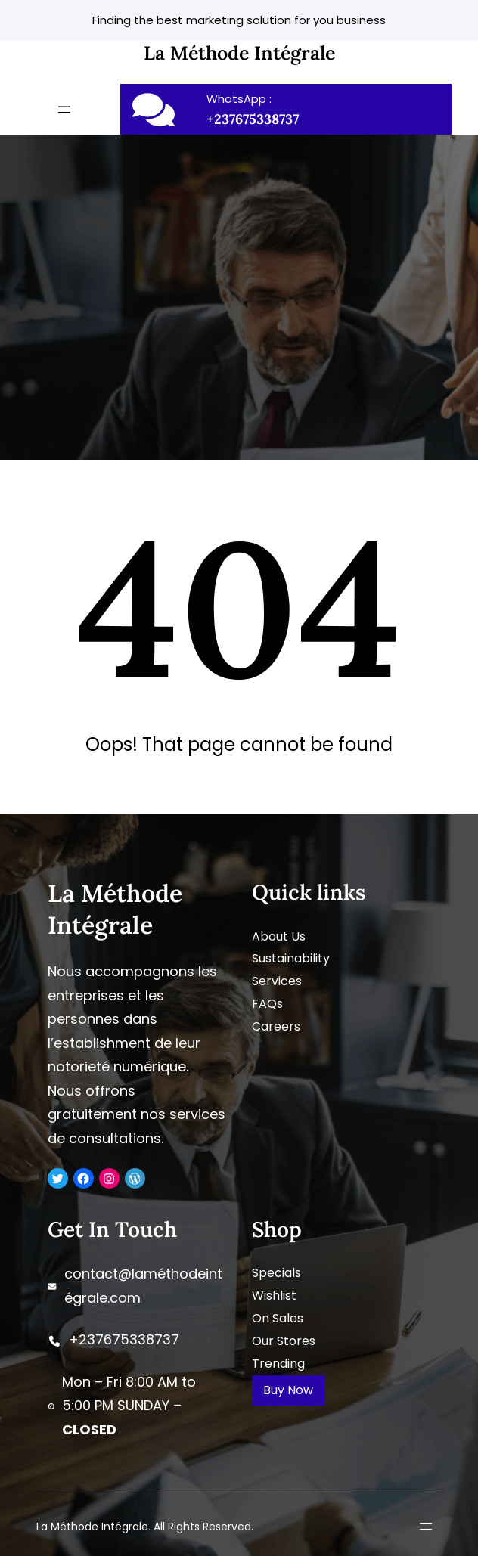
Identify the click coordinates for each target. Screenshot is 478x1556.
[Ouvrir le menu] (64, 110)
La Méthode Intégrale (239, 53)
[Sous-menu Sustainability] (336, 958)
